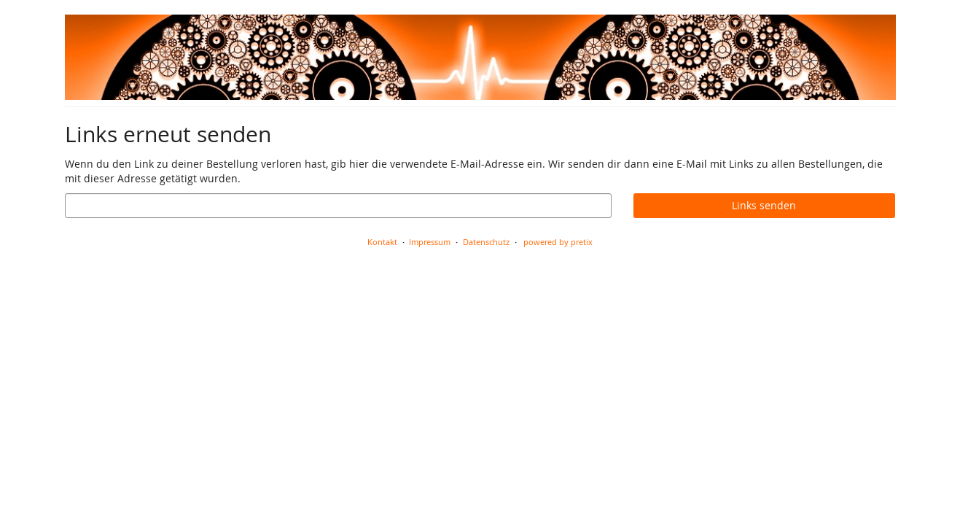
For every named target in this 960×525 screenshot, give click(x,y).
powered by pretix (558, 241)
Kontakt (382, 241)
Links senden (764, 205)
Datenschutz (486, 241)
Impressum (429, 241)
